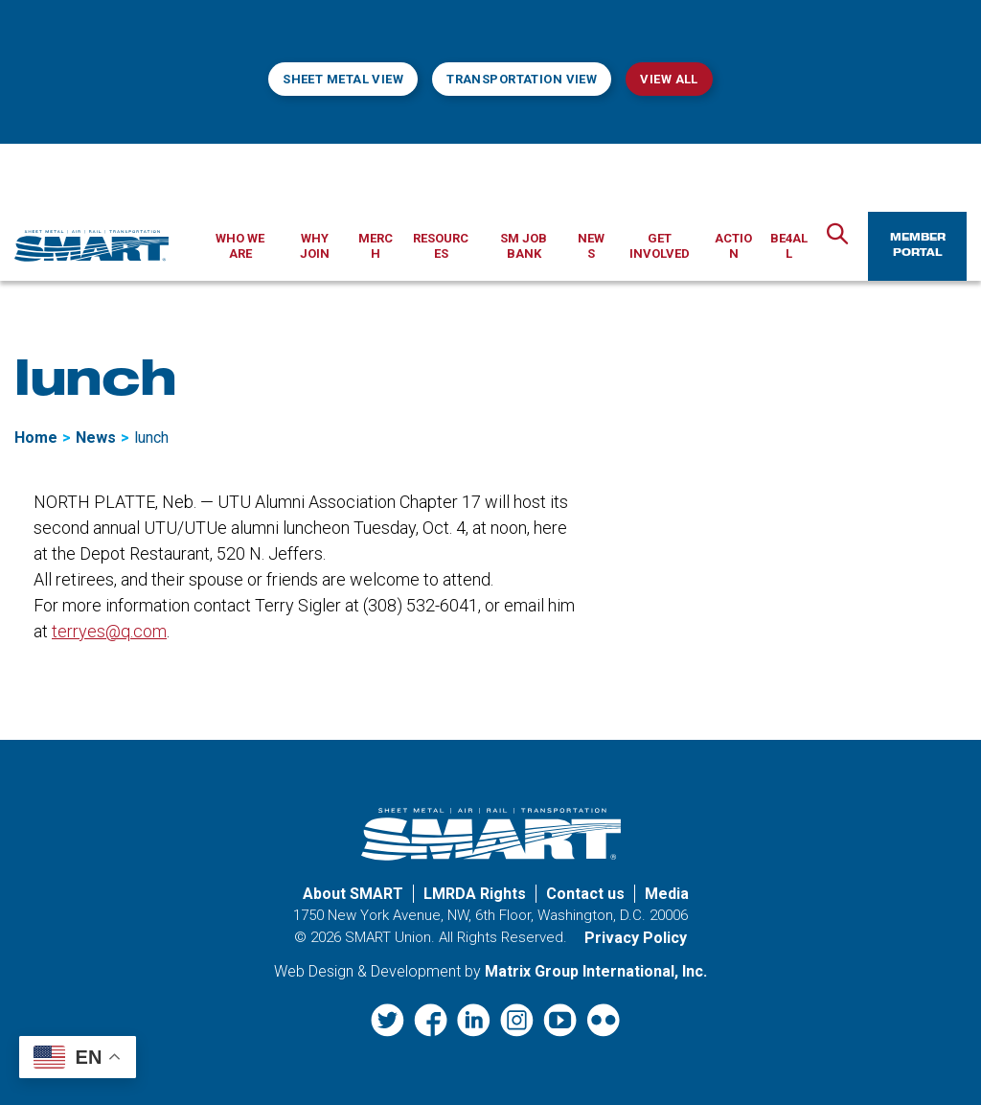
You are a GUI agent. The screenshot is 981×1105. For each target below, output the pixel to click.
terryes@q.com (109, 631)
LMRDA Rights (474, 894)
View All (668, 79)
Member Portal (918, 246)
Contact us (585, 894)
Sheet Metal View (343, 79)
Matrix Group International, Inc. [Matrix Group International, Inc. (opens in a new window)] (596, 971)
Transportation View (521, 79)
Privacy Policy (635, 938)
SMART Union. (390, 937)
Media (667, 894)
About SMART (353, 894)
